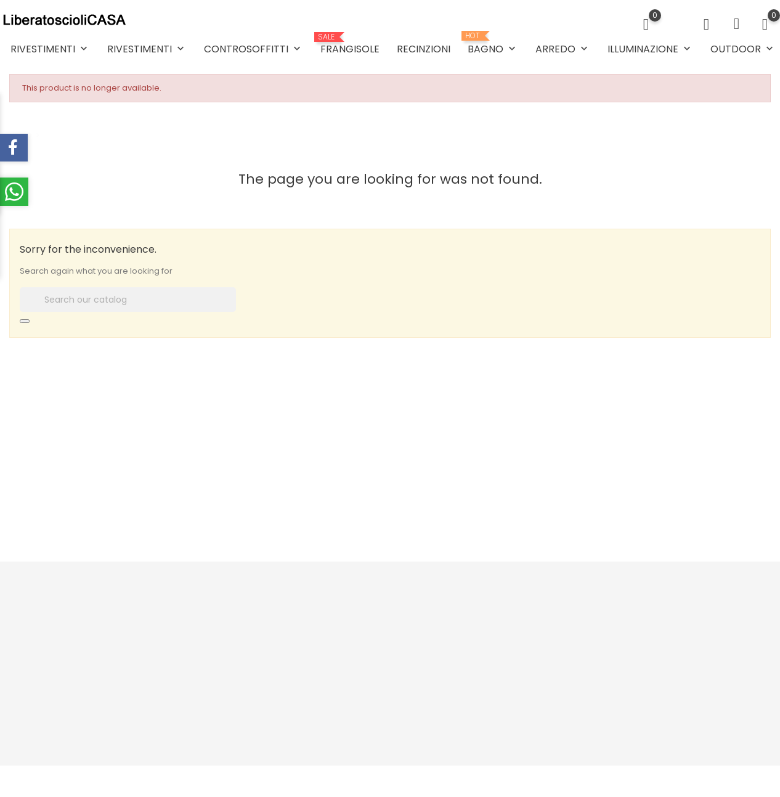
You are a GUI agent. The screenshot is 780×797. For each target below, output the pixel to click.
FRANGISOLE (350, 44)
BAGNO (493, 43)
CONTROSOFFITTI (253, 49)
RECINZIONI (423, 49)
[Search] (128, 299)
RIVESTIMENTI (50, 49)
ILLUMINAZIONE (650, 49)
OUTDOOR (743, 49)
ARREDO (562, 49)
